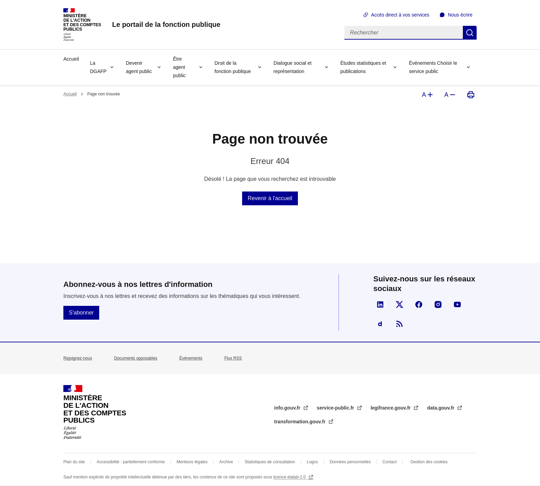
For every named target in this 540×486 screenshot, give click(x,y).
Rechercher (470, 33)
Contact (389, 461)
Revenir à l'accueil (270, 198)
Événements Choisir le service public (433, 67)
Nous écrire (460, 15)
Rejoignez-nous (77, 358)
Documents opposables (135, 358)
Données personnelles (350, 461)
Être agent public (179, 67)
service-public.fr (336, 408)
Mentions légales (192, 461)
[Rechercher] (403, 33)
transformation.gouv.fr (300, 421)
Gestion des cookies (429, 461)
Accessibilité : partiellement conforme (131, 461)
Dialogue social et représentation (292, 67)
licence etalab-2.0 (290, 477)
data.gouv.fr (441, 408)
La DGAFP (98, 67)
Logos (312, 461)
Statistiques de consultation (270, 461)
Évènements (190, 358)
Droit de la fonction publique (233, 67)
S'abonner (81, 313)
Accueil (71, 59)
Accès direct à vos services (400, 15)
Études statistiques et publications (363, 67)
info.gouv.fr (288, 408)
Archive (226, 461)
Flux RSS (233, 358)
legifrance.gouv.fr (391, 408)
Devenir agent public (139, 67)
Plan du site (74, 461)
